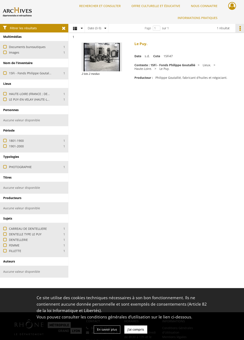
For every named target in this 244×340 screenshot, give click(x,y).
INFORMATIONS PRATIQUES (197, 18)
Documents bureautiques (27, 47)
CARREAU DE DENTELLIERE (28, 229)
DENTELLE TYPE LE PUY (25, 234)
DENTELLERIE (18, 240)
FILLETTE (15, 251)
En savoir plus (107, 329)
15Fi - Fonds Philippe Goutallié (30, 73)
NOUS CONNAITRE (204, 6)
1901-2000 (16, 146)
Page (148, 28)
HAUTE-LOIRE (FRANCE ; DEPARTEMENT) (37, 94)
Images (14, 52)
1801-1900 (16, 141)
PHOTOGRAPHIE (20, 167)
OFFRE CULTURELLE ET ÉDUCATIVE (155, 6)
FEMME (14, 245)
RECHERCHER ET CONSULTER (100, 6)
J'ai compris (136, 329)
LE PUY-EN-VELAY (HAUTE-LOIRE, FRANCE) (38, 99)
